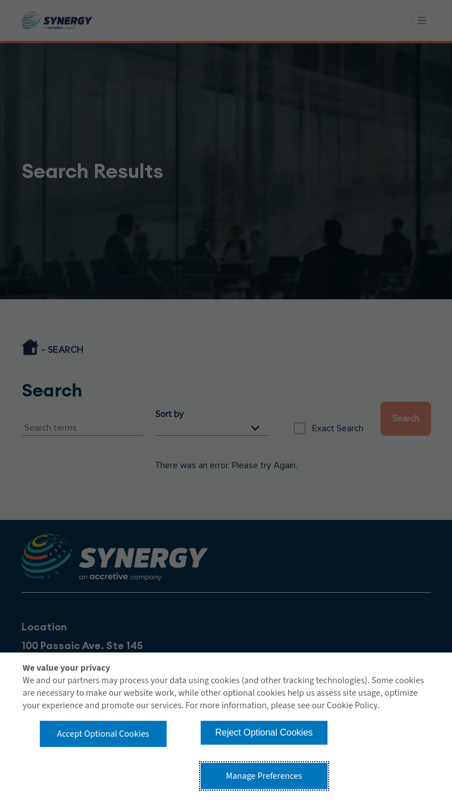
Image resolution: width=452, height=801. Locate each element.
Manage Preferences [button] (264, 776)
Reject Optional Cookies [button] (264, 732)
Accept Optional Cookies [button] (103, 734)
